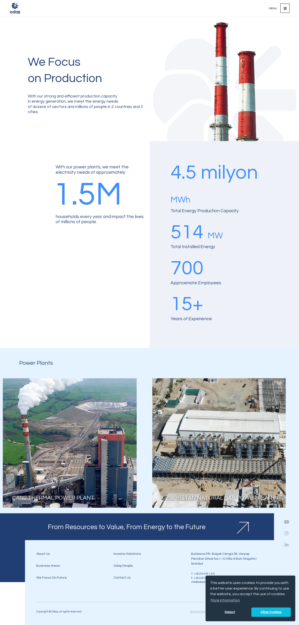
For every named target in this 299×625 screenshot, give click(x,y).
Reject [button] (230, 612)
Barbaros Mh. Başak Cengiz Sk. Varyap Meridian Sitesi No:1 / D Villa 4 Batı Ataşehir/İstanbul (224, 558)
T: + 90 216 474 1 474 (203, 573)
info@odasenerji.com (204, 581)
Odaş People (123, 565)
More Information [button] (225, 600)
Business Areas (48, 565)
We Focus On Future (51, 577)
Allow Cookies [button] (270, 612)
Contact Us (122, 577)
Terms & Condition (201, 611)
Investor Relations (127, 554)
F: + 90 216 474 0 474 (203, 577)
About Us (43, 554)
